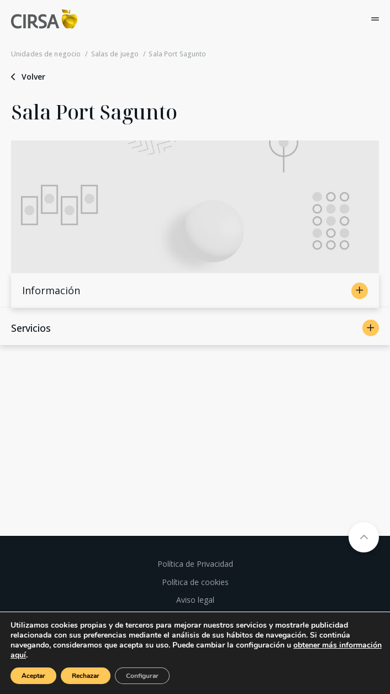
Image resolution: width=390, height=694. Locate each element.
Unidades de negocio (46, 54)
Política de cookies (195, 582)
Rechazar (85, 675)
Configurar (142, 675)
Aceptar (33, 675)
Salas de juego (115, 54)
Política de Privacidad (195, 564)
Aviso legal (195, 599)
